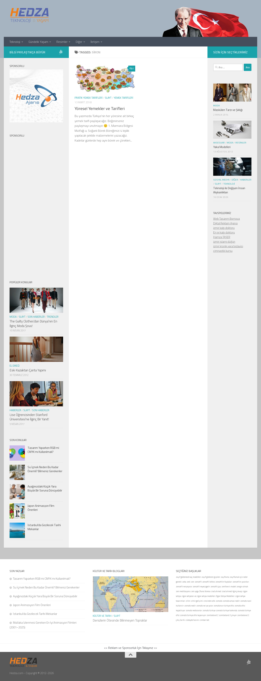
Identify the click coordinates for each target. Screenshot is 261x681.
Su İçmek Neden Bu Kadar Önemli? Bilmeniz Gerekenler (45, 469)
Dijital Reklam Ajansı (225, 223)
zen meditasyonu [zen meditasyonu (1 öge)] (183, 591)
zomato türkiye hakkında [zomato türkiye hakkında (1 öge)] (226, 610)
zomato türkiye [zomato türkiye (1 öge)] (208, 610)
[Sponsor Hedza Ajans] (61, 52)
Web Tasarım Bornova (226, 218)
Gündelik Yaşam (38, 41)
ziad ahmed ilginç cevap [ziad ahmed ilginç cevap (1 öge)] (232, 591)
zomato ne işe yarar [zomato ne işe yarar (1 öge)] (204, 605)
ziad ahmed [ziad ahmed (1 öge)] (216, 591)
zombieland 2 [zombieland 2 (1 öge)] (212, 615)
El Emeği (15, 366)
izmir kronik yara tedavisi (228, 246)
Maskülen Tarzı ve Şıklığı (228, 110)
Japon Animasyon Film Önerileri (41, 508)
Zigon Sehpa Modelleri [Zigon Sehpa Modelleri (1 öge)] (225, 596)
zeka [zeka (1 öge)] (184, 581)
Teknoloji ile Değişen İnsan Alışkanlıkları (229, 190)
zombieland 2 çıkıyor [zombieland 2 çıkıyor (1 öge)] (228, 615)
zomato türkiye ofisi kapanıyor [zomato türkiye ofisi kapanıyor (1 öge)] (193, 615)
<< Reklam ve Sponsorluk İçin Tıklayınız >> (130, 647)
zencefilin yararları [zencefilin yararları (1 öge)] (241, 581)
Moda (13, 317)
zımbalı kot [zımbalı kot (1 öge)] (204, 620)
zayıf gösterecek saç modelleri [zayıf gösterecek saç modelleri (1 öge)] (188, 576)
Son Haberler (36, 317)
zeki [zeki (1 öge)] (188, 581)
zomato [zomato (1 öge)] (219, 600)
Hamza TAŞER (221, 237)
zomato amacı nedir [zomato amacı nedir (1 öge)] (231, 600)
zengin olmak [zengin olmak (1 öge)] (242, 586)
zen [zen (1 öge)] (192, 581)
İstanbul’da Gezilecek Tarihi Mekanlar (44, 527)
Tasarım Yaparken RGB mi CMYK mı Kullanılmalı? (43, 450)
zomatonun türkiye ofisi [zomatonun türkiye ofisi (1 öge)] (224, 605)
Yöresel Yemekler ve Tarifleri (100, 108)
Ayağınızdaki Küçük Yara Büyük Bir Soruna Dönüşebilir (45, 488)
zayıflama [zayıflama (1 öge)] (225, 576)
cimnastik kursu (223, 251)
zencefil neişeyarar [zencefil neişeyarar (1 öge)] (184, 586)
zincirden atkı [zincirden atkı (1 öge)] (209, 600)
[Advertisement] (36, 205)
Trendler (53, 317)
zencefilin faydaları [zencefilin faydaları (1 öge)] (223, 581)
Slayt (108, 98)
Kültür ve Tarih (102, 616)
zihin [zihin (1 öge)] (188, 600)
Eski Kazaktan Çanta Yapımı (28, 370)
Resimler (61, 41)
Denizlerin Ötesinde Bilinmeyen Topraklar (120, 620)
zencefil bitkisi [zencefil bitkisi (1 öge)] (208, 581)
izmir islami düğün (224, 241)
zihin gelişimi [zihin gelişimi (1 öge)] (197, 600)
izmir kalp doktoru (224, 228)
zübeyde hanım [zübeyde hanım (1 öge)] (192, 620)
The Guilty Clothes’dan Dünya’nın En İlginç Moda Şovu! (33, 323)
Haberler (15, 410)
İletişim (94, 41)
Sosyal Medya (221, 179)
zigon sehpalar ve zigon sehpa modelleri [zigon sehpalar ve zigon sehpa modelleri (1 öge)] (198, 596)
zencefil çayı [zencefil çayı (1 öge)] (216, 586)
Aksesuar (219, 142)
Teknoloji (14, 41)
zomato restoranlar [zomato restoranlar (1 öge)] (194, 610)
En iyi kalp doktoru (224, 232)
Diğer (79, 41)
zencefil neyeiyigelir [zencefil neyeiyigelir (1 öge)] (201, 586)
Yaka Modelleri (222, 147)
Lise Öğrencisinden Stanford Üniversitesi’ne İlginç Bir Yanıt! (29, 417)
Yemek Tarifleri (123, 98)
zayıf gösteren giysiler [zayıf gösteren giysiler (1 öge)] (211, 576)
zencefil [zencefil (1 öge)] (198, 581)
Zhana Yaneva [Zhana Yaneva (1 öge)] (205, 591)
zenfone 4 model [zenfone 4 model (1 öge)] (229, 586)
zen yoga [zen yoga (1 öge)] (195, 591)
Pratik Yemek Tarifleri (88, 98)
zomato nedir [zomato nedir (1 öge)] (190, 605)
